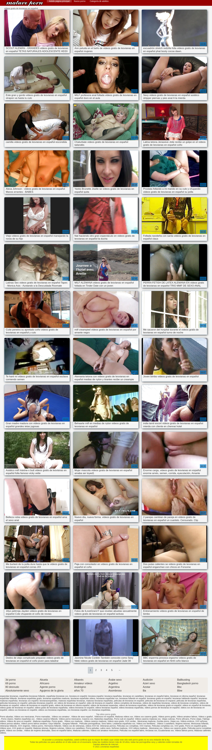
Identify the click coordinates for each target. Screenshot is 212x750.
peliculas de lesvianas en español (129, 701)
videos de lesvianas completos (185, 703)
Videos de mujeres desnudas (37, 730)
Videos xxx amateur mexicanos (104, 730)
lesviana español (95, 696)
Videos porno (37, 726)
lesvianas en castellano (133, 696)
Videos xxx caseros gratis (145, 716)
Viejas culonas (168, 719)
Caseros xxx (87, 719)
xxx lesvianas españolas (99, 710)
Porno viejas (195, 719)
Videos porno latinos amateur (34, 723)
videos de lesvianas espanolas (104, 705)
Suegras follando (70, 723)
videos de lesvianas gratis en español (164, 705)
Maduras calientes (81, 730)
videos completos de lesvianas (127, 703)
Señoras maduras (120, 728)
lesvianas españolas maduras (56, 698)
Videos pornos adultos (10, 723)
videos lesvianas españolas (131, 707)
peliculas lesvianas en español (13, 703)
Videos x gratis (205, 716)
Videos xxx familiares (146, 723)
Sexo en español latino (61, 730)
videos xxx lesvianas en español (22, 710)
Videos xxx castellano (75, 728)
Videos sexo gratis (116, 721)
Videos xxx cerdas (14, 730)
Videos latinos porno (184, 730)
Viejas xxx (174, 721)
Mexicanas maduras (147, 721)
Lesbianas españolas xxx (124, 723)
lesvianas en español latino (157, 696)
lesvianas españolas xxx (107, 698)
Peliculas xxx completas (127, 726)
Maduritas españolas (103, 719)
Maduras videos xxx (124, 716)
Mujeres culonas (56, 728)
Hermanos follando (52, 726)
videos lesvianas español (106, 707)
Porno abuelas (6, 716)
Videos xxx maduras (73, 721)
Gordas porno (163, 721)
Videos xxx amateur (61, 716)
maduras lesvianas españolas (99, 701)
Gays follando (54, 723)
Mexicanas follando (199, 723)
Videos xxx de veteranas (73, 726)
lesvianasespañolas (48, 701)
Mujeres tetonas (183, 723)
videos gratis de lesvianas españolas (51, 707)
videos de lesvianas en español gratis (37, 705)
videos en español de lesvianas (196, 705)
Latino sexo (105, 728)
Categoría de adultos (99, 1)
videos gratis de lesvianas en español (17, 707)
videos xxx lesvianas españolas (52, 710)
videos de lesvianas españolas (133, 705)
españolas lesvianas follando (32, 696)
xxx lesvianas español (77, 710)
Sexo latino (106, 723)
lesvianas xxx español (28, 701)
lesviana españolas (113, 696)
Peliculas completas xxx (162, 726)
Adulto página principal (59, 1)
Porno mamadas (43, 716)
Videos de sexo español (82, 716)
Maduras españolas (42, 721)
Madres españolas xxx (24, 719)
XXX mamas (145, 726)
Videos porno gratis (166, 716)
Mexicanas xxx (155, 728)
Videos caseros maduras (95, 721)
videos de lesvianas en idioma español (72, 705)
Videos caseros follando (47, 719)
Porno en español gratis (196, 726)
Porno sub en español (124, 719)
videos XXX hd (92, 726)
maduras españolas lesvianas (71, 701)
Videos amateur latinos (187, 716)
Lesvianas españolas (24, 3)
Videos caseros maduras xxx (148, 719)
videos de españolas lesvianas (156, 703)
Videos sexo (5, 728)
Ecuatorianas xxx (166, 730)
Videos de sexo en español (19, 721)
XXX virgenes (24, 726)
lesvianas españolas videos (83, 698)
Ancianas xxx (151, 730)
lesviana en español (78, 696)
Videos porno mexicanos (70, 719)
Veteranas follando (8, 726)
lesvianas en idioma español (183, 696)
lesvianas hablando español (185, 698)
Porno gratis (57, 721)
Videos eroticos (187, 721)
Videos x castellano (165, 723)
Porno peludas (92, 728)
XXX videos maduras (138, 728)
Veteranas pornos (108, 726)
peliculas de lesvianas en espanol (160, 701)
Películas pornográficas (89, 723)
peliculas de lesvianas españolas (191, 701)
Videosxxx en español (104, 716)
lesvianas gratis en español (159, 698)
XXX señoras (201, 721)
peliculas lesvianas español (40, 703)
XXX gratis (179, 726)
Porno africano (182, 719)
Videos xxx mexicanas (24, 716)
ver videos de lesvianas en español (70, 703)
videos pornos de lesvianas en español (162, 707)
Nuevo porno (79, 1)
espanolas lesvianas (9, 696)
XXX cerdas (130, 721)
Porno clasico (7, 719)
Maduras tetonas (40, 728)
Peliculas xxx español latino (132, 730)
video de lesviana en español (100, 703)
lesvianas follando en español (132, 698)
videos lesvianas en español (81, 707)
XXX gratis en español (22, 728)
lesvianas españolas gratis (30, 698)
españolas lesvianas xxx (57, 696)
